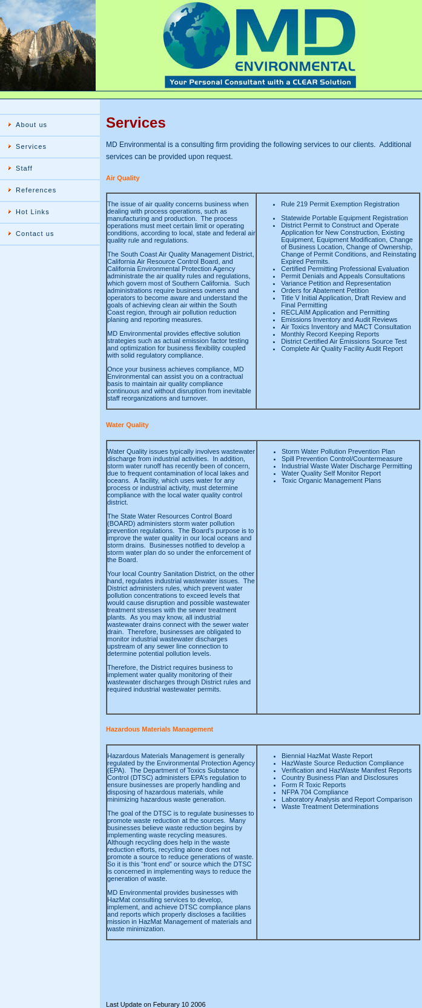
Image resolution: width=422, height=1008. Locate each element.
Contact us (35, 233)
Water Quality (127, 424)
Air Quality (123, 178)
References (36, 190)
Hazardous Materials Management (159, 729)
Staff (24, 168)
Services (31, 146)
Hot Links (33, 211)
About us (31, 124)
